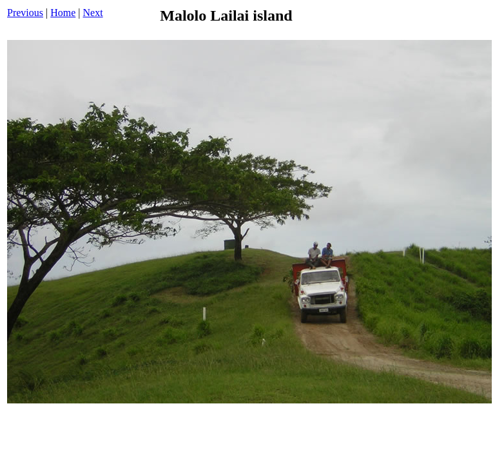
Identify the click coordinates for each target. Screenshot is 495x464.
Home (62, 12)
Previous (25, 12)
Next (93, 12)
